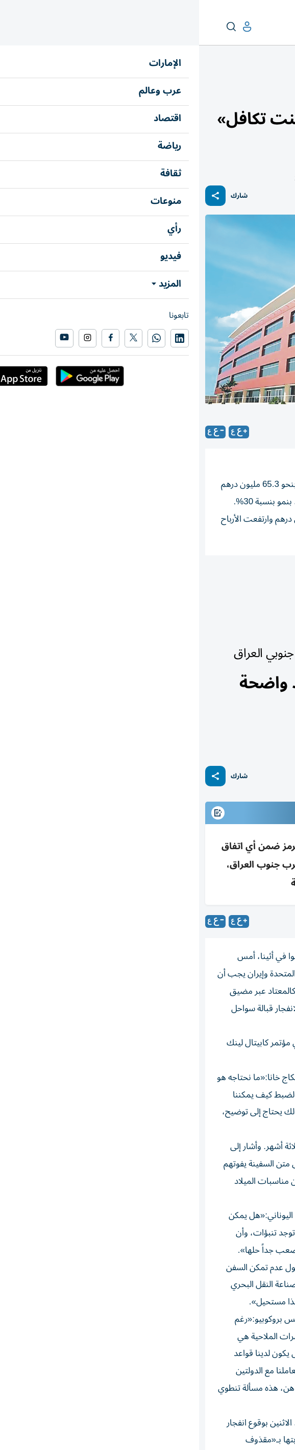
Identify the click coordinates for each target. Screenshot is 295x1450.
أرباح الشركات (149, 583)
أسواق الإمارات (242, 90)
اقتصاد (279, 90)
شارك (40, 196)
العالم (244, 628)
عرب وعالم (272, 628)
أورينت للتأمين (258, 583)
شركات (203, 583)
